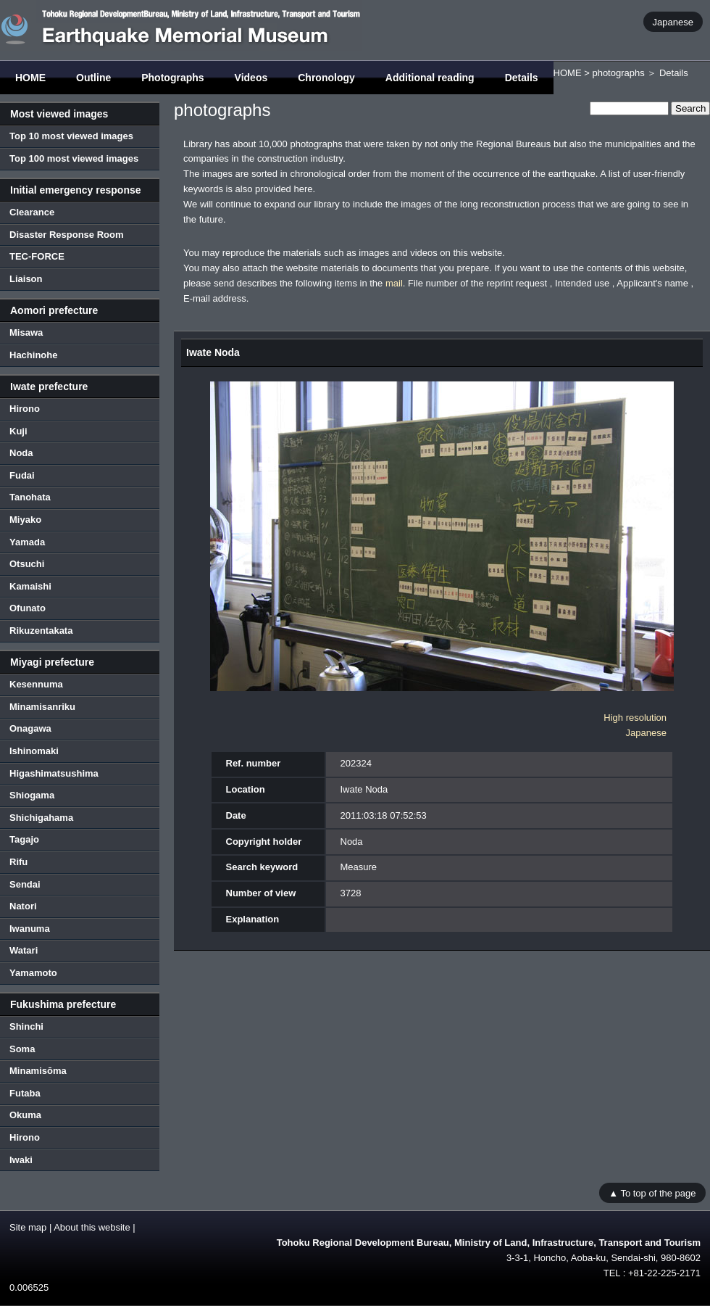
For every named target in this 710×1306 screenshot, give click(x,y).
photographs (618, 72)
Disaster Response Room (66, 234)
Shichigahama (41, 817)
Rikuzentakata (40, 630)
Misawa (26, 332)
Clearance (31, 212)
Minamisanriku (42, 706)
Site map (27, 1227)
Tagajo (24, 839)
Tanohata (30, 497)
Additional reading (430, 77)
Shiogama (31, 795)
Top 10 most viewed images (71, 136)
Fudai (22, 475)
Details (521, 77)
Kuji (18, 431)
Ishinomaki (34, 750)
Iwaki (21, 1159)
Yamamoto (33, 972)
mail (394, 283)
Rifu (18, 861)
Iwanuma (29, 928)
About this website (92, 1227)
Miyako (25, 519)
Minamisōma (38, 1070)
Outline (93, 77)
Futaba (25, 1093)
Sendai (25, 884)
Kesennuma (36, 684)
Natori (23, 906)
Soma (22, 1048)
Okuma (25, 1114)
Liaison (26, 278)
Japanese (673, 21)
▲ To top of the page (652, 1192)
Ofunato (27, 608)
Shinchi (26, 1026)
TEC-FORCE (36, 256)
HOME (30, 77)
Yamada (27, 542)
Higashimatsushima (54, 773)
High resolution (635, 717)
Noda (21, 452)
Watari (23, 950)
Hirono (24, 408)
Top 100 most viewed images (73, 158)
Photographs (172, 77)
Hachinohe (33, 355)
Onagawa (30, 728)
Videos (251, 77)
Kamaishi (30, 586)
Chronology (326, 77)
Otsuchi (26, 563)
